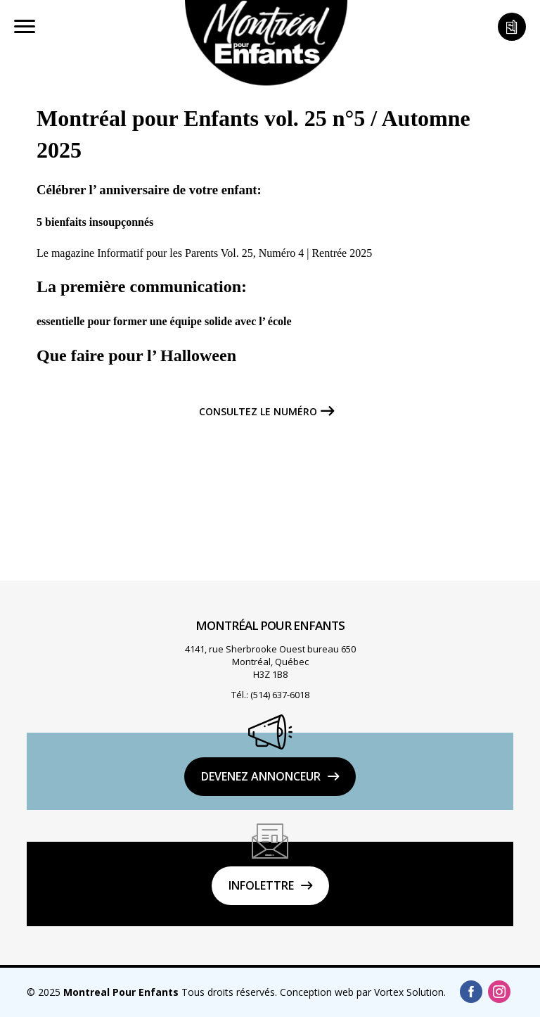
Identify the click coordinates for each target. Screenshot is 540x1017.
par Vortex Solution (400, 992)
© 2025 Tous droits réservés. (152, 992)
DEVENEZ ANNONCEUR (261, 776)
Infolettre (261, 885)
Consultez (258, 412)
